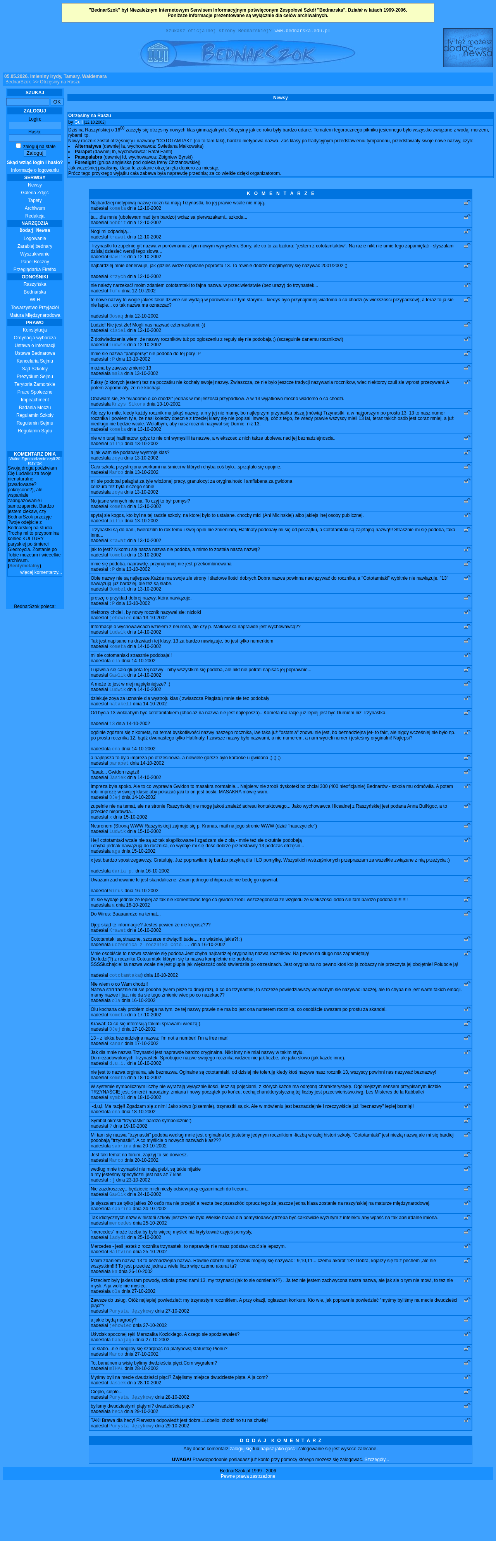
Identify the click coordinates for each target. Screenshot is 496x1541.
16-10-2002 (157, 903)
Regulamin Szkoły (34, 416)
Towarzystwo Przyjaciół (35, 308)
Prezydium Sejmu (35, 377)
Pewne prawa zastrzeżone (248, 1534)
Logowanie (35, 239)
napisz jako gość (277, 1506)
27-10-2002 (143, 1342)
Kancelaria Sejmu (35, 362)
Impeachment (35, 401)
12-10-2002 (149, 210)
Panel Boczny (35, 263)
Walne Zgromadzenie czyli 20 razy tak (35, 462)
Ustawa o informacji (35, 346)
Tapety (34, 201)
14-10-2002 (149, 653)
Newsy (35, 186)
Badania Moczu (35, 408)
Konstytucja (35, 331)
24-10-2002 (149, 1240)
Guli (78, 123)
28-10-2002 (146, 1423)
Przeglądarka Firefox (35, 270)
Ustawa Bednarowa (35, 354)
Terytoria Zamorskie (34, 385)
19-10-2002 (135, 1169)
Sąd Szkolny (35, 370)
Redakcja (35, 217)
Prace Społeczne (35, 393)
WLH (35, 301)
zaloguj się (241, 1506)
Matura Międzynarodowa (34, 316)
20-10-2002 (154, 1189)
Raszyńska (35, 285)
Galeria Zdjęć (34, 194)
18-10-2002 (149, 1103)
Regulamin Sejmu (35, 424)
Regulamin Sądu (35, 432)
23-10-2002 (138, 1225)
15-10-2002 (135, 847)
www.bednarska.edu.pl (302, 31)
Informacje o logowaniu (35, 167)
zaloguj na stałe (36, 147)
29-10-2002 (146, 1468)
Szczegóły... (377, 1517)
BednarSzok (18, 83)
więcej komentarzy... (41, 573)
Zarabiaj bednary (34, 247)
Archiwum (35, 209)
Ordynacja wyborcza (35, 339)
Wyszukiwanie (35, 255)
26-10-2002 (140, 1321)
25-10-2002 (155, 1270)
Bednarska (35, 293)
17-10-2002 (149, 1052)
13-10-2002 (138, 368)
